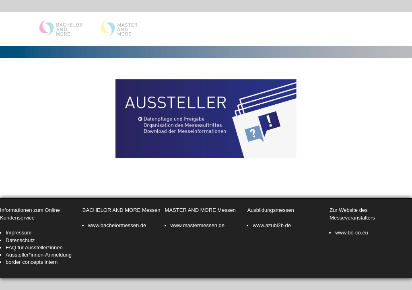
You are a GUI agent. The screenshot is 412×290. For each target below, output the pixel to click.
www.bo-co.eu (351, 233)
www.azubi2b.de (272, 225)
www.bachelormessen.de (117, 225)
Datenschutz (20, 240)
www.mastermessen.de (198, 225)
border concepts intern (32, 262)
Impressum (18, 233)
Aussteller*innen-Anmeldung (39, 255)
